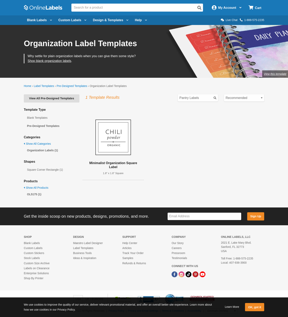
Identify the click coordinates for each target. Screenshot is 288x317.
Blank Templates (37, 117)
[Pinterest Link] (196, 274)
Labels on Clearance (36, 268)
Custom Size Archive (37, 263)
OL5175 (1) (34, 194)
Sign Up (255, 216)
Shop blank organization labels (49, 61)
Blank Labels (32, 243)
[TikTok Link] (189, 274)
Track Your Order (133, 253)
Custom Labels (33, 248)
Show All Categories (37, 143)
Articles (127, 248)
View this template (275, 74)
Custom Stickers (34, 253)
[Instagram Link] (182, 274)
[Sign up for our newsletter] (204, 216)
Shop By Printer (33, 278)
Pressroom (178, 253)
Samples (127, 258)
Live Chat (229, 20)
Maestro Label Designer (88, 243)
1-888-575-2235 (252, 20)
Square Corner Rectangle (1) (45, 169)
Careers (177, 248)
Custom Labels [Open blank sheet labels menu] (72, 20)
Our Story (178, 243)
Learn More (232, 306)
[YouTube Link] (202, 274)
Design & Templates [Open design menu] (110, 20)
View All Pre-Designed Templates (51, 98)
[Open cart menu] (255, 7)
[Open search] (199, 7)
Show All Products (36, 187)
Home (27, 86)
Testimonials (179, 258)
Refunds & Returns (134, 263)
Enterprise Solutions (36, 273)
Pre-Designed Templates (72, 86)
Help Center (129, 243)
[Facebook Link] (175, 274)
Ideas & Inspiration (84, 258)
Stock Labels (32, 258)
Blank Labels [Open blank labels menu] (39, 20)
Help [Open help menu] (141, 20)
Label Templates (44, 86)
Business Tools (82, 253)
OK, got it (254, 307)
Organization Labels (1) (42, 150)
